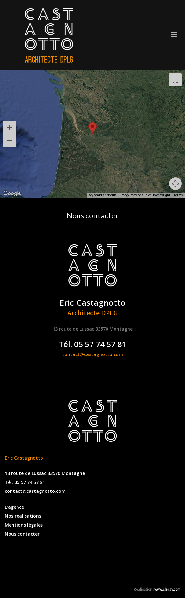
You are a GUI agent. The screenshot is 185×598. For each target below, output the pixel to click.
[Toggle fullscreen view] (175, 79)
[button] (92, 128)
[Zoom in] (9, 127)
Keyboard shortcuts (102, 195)
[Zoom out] (9, 140)
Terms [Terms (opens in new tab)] (178, 195)
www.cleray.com (167, 589)
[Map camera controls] (175, 183)
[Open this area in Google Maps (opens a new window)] (12, 193)
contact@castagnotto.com (92, 354)
